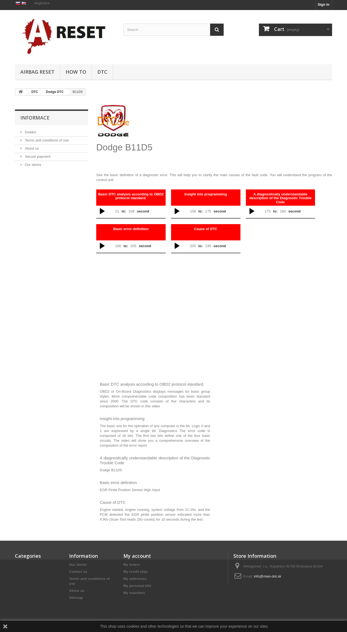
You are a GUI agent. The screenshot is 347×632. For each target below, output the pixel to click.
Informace (35, 143)
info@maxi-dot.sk (267, 576)
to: (123, 211)
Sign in (323, 4)
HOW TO (76, 72)
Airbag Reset (37, 72)
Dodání (30, 158)
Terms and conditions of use (46, 166)
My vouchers (134, 593)
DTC (102, 72)
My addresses (135, 579)
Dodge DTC (54, 92)
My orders (131, 565)
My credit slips (135, 572)
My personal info (137, 586)
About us (31, 174)
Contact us (78, 572)
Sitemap (76, 598)
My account (137, 556)
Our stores (32, 190)
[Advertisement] (210, 131)
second (143, 211)
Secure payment (37, 182)
